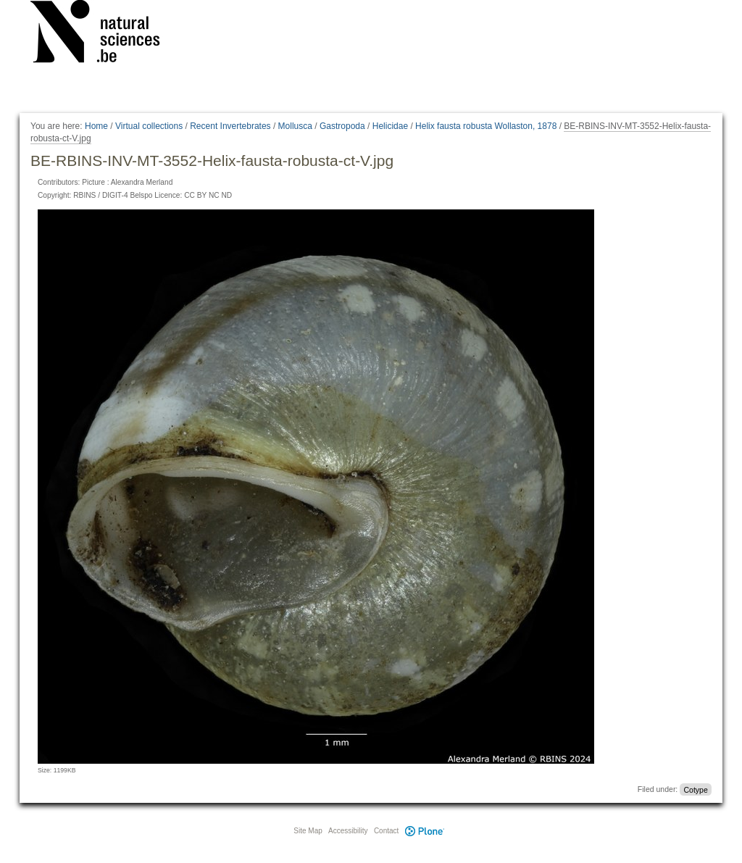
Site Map (307, 831)
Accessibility (347, 831)
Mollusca (295, 126)
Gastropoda (342, 126)
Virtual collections (149, 126)
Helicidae (390, 126)
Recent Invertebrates (230, 126)
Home (96, 126)
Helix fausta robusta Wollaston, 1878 (485, 126)
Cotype (695, 789)
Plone (424, 831)
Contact (386, 831)
